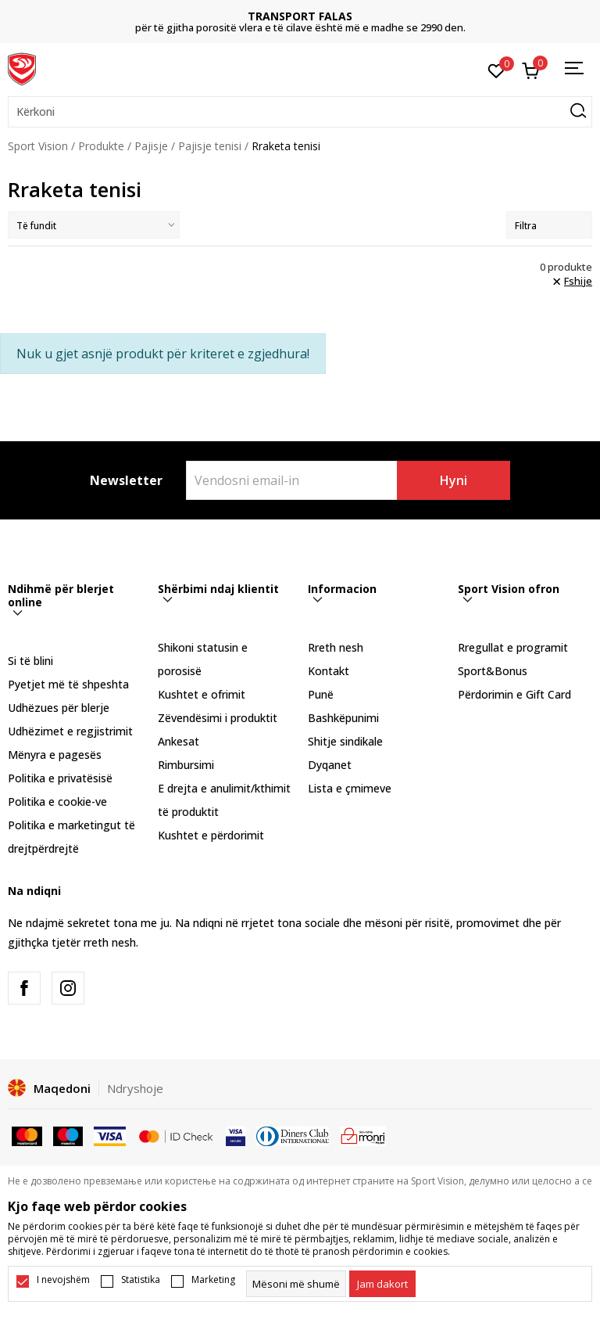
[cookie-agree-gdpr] (382, 1283)
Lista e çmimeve (349, 788)
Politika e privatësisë (60, 778)
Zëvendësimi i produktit (217, 717)
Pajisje (151, 145)
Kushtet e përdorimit (211, 835)
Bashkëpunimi (343, 717)
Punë (321, 694)
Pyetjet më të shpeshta (68, 684)
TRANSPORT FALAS (300, 16)
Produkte (101, 145)
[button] (300, 112)
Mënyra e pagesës (55, 754)
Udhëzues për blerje (58, 707)
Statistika (140, 1280)
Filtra (549, 225)
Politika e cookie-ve (57, 801)
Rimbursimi (186, 764)
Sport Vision (38, 145)
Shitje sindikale (345, 741)
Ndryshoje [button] (135, 1088)
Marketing (213, 1280)
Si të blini (30, 660)
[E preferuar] (496, 69)
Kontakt (328, 670)
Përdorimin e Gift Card (514, 694)
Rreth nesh (335, 647)
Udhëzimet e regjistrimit (70, 731)
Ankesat (178, 741)
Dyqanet (330, 764)
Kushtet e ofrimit (201, 694)
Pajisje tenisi (209, 145)
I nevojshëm (63, 1280)
